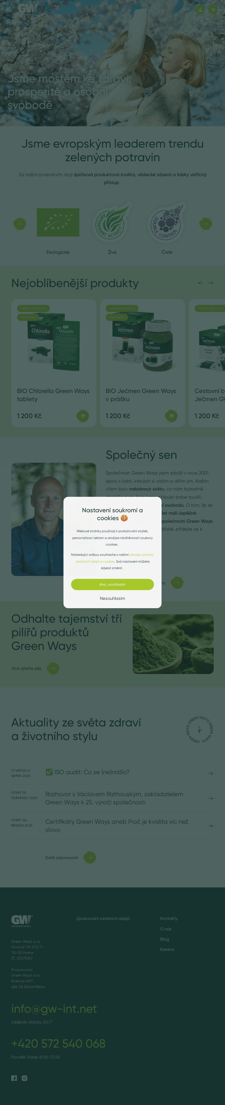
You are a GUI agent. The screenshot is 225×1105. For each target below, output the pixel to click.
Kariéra (167, 949)
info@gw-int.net (54, 1008)
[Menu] (9, 9)
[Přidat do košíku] (82, 416)
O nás (166, 928)
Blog (164, 939)
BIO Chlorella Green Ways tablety (53, 395)
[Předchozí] (19, 223)
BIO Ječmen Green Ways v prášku (141, 395)
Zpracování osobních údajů (103, 918)
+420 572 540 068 (58, 1043)
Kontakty (169, 918)
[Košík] (212, 9)
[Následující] (205, 223)
